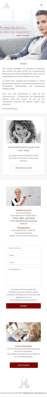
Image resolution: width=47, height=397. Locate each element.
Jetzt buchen (23, 365)
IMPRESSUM (28, 393)
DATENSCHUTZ (40, 393)
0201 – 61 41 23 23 (27, 218)
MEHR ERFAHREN (23, 168)
